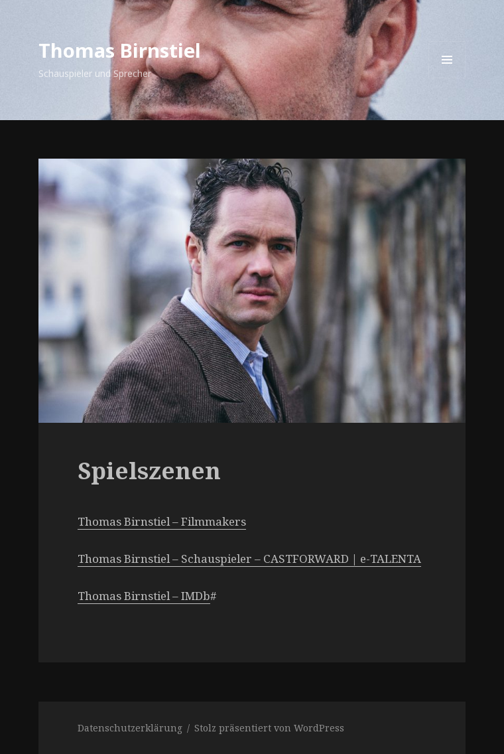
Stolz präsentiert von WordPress (269, 727)
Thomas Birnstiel (119, 50)
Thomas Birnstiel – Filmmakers (162, 521)
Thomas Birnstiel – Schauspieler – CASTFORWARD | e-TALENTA (249, 558)
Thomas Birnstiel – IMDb (144, 595)
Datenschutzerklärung (130, 727)
